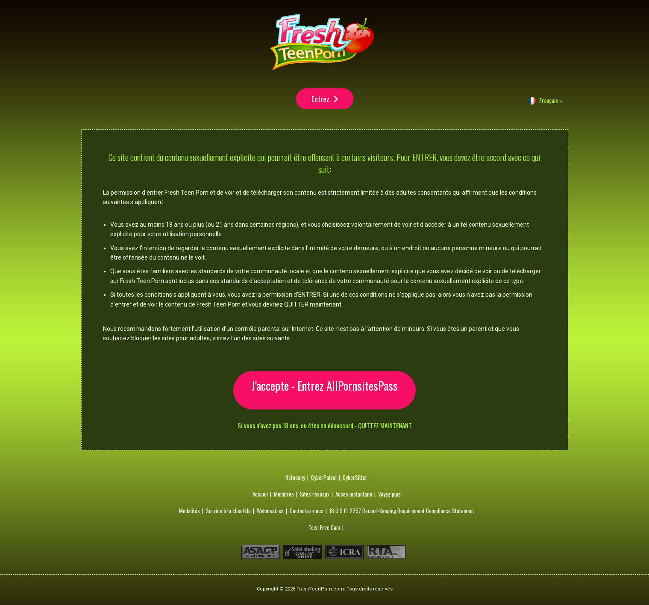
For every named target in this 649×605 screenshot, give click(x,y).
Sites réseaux (314, 495)
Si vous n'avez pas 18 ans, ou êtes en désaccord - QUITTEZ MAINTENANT (325, 427)
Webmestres (270, 512)
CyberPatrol (324, 479)
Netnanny (295, 479)
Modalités (189, 512)
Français (548, 106)
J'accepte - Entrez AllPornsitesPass (324, 391)
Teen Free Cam (324, 529)
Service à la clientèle (228, 512)
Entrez (320, 102)
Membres (284, 495)
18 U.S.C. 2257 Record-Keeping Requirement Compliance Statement (401, 512)
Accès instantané (353, 495)
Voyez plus (389, 495)
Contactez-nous (306, 512)
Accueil (260, 495)
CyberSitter (355, 479)
